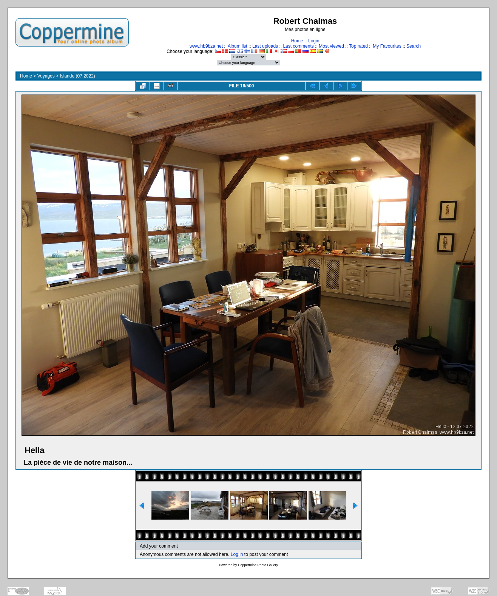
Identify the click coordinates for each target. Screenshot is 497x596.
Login (313, 40)
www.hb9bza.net (206, 46)
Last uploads (265, 46)
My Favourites (387, 46)
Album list (237, 46)
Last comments (298, 46)
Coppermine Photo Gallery (258, 565)
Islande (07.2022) (77, 76)
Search (413, 46)
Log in (237, 554)
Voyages (46, 76)
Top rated (358, 46)
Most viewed (331, 46)
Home (297, 40)
